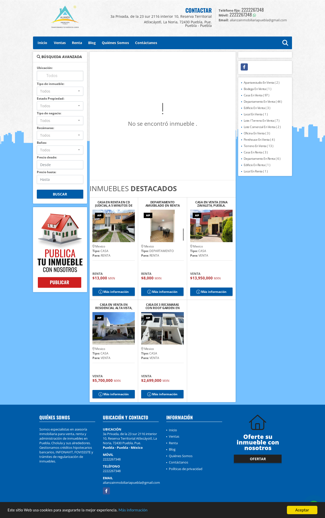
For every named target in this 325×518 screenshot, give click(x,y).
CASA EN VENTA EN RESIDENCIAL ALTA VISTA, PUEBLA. (113, 306)
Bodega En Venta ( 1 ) (257, 89)
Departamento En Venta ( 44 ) (263, 101)
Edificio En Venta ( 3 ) (257, 108)
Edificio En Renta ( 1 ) (257, 165)
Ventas (60, 42)
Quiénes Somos (115, 42)
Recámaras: (45, 128)
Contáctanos (146, 42)
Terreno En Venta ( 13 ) (258, 146)
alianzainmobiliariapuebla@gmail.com (131, 482)
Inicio (42, 42)
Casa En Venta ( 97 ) (256, 95)
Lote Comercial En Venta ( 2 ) (262, 127)
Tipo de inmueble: (50, 84)
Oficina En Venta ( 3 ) (257, 133)
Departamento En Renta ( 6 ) (262, 158)
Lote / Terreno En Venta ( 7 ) (262, 120)
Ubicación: (45, 68)
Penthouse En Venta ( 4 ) (259, 139)
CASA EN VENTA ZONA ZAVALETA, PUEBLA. (211, 204)
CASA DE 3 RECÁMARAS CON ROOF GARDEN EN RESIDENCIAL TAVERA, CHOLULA (162, 306)
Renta (77, 42)
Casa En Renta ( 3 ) (256, 152)
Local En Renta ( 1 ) (256, 171)
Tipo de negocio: (49, 113)
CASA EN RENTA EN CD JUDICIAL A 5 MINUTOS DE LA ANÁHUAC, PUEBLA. (113, 204)
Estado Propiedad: (50, 98)
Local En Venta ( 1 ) (256, 114)
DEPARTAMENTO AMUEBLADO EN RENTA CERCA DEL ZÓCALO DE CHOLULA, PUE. (162, 204)
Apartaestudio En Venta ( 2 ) (262, 82)
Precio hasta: (46, 172)
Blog (92, 42)
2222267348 (252, 9)
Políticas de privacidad (185, 469)
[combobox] (60, 91)
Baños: (42, 142)
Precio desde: (47, 157)
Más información (135, 511)
